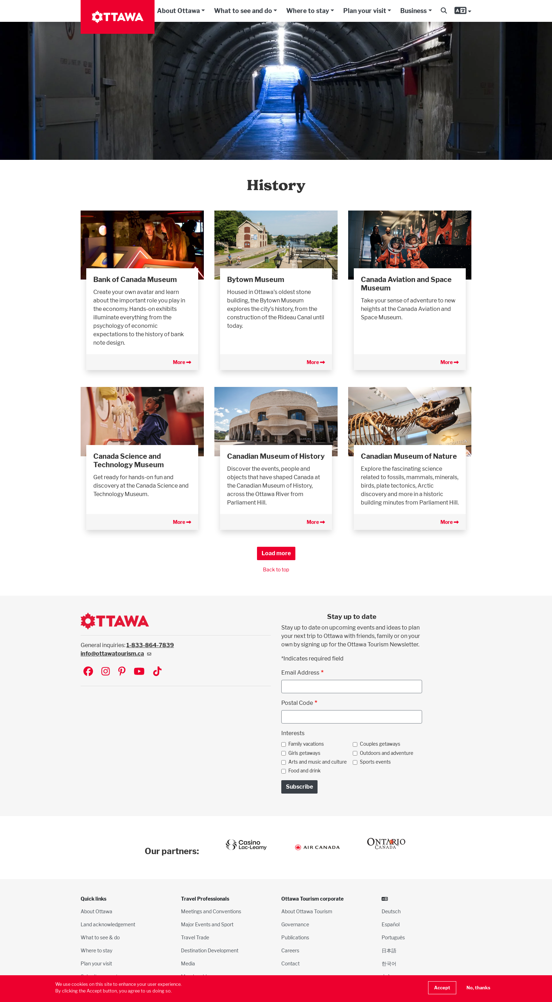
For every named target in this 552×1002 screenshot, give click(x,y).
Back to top (276, 569)
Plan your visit (364, 10)
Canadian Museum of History (276, 456)
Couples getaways (380, 744)
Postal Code (297, 703)
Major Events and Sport (207, 924)
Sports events (375, 762)
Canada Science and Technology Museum (128, 460)
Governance (295, 924)
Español (391, 924)
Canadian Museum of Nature (409, 456)
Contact (290, 963)
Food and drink (304, 771)
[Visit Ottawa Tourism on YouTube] (139, 672)
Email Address (300, 672)
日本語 (389, 950)
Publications (295, 937)
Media (188, 963)
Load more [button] (276, 553)
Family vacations (306, 744)
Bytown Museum (255, 279)
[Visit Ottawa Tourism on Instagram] (106, 672)
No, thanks (478, 987)
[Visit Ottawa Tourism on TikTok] (157, 672)
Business (413, 10)
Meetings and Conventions (211, 911)
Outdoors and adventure (386, 753)
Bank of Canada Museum (135, 279)
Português (393, 937)
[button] (443, 11)
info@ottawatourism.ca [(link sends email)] (116, 653)
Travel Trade (195, 937)
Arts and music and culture (317, 762)
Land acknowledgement (108, 924)
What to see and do (243, 10)
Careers (290, 950)
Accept (442, 987)
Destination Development (209, 950)
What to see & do (100, 937)
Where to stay (307, 10)
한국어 (389, 963)
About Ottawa (178, 10)
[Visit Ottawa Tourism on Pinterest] (121, 672)
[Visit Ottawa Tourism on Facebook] (88, 672)
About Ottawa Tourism (306, 911)
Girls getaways (304, 753)
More (182, 362)
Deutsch (391, 911)
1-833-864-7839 (150, 645)
